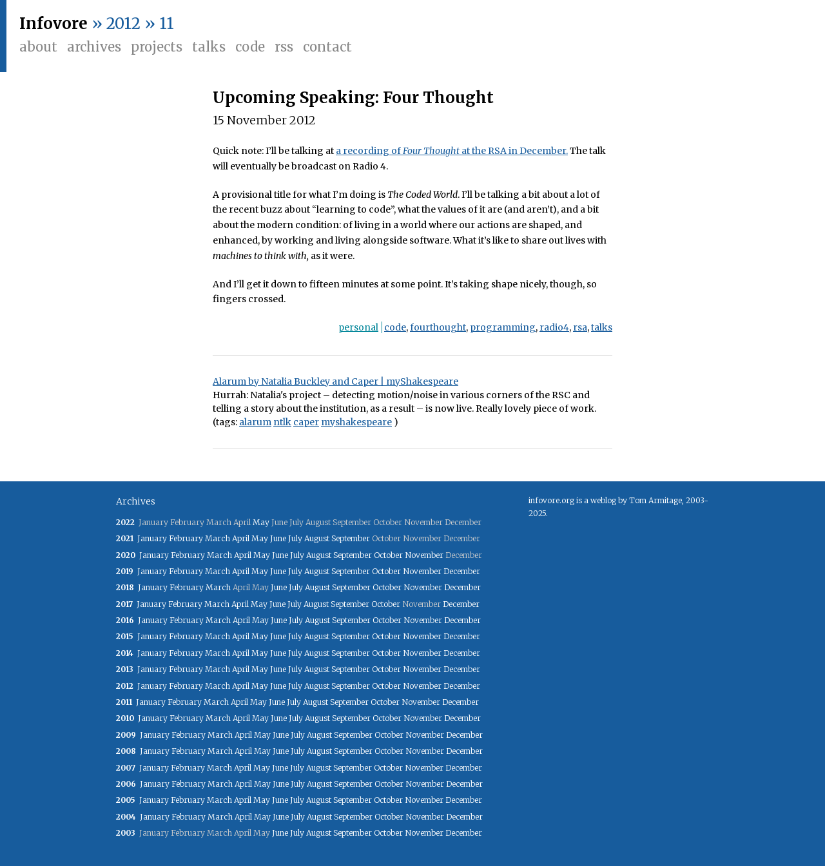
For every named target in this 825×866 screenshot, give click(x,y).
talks (601, 327)
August (316, 538)
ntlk (282, 422)
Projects (156, 47)
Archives (94, 47)
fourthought (438, 327)
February (186, 538)
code (395, 327)
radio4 (554, 327)
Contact (327, 47)
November (424, 555)
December (461, 571)
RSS (284, 47)
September (350, 538)
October (388, 555)
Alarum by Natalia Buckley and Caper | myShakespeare (335, 381)
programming (503, 327)
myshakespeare (356, 422)
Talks (209, 47)
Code (250, 47)
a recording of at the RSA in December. (452, 151)
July (295, 538)
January (152, 538)
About (38, 47)
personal (358, 327)
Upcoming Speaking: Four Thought (353, 98)
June (278, 538)
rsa (580, 327)
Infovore (53, 24)
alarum (255, 422)
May (261, 522)
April (240, 538)
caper (306, 422)
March (217, 538)
